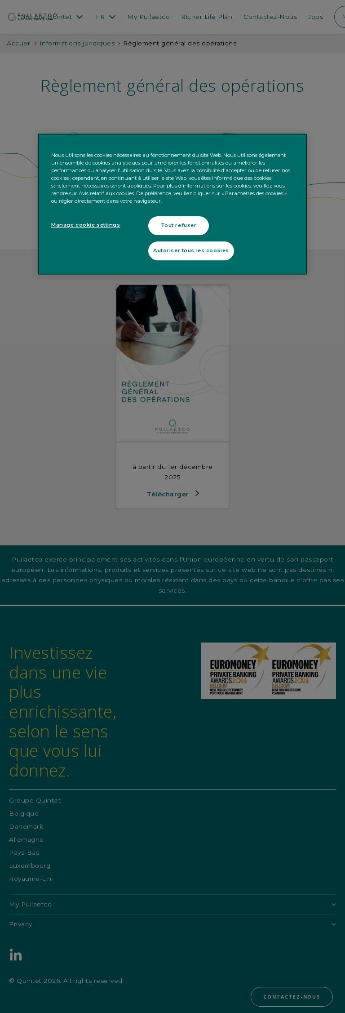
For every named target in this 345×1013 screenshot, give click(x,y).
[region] (172, 204)
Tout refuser (179, 225)
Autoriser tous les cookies (191, 250)
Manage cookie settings (85, 225)
